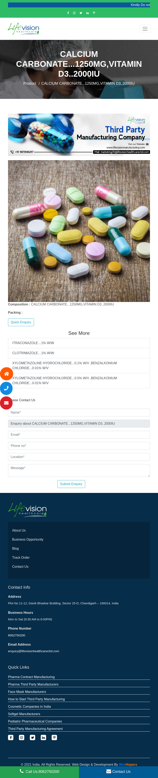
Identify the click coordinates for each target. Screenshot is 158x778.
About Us (19, 530)
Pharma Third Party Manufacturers (33, 684)
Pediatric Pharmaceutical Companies (35, 721)
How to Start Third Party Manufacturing (36, 699)
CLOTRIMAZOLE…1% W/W (33, 353)
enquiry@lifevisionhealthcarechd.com (33, 651)
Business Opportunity (27, 539)
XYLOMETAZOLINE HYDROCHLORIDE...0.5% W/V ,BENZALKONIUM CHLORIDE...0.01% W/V (64, 380)
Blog (15, 548)
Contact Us (20, 566)
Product (29, 83)
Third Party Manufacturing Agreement (35, 729)
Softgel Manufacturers (24, 714)
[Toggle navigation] (145, 29)
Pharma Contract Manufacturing (31, 677)
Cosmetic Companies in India (29, 706)
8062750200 (16, 635)
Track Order (21, 557)
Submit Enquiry (71, 484)
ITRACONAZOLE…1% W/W (33, 343)
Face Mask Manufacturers (27, 692)
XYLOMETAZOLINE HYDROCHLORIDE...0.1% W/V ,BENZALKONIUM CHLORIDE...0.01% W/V (64, 365)
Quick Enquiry (21, 322)
